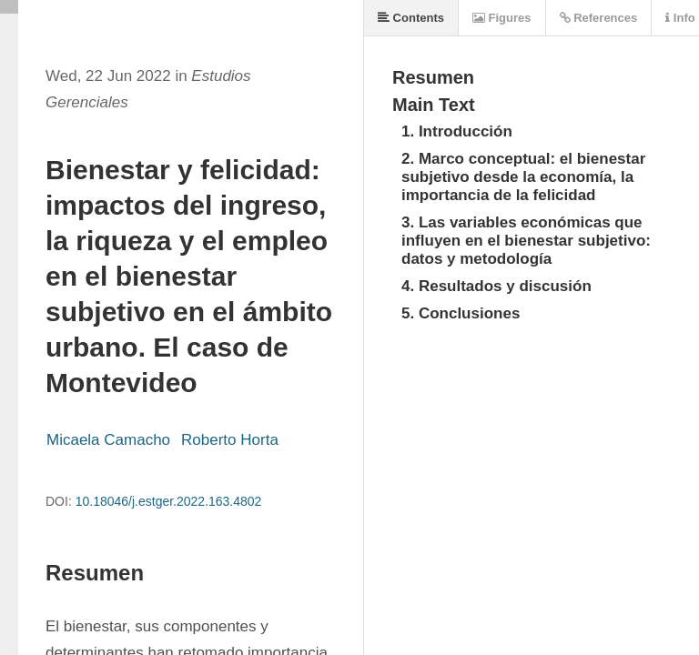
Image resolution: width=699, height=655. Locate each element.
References (599, 18)
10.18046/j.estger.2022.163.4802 (169, 501)
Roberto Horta (230, 439)
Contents (411, 18)
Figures (502, 18)
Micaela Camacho (108, 439)
